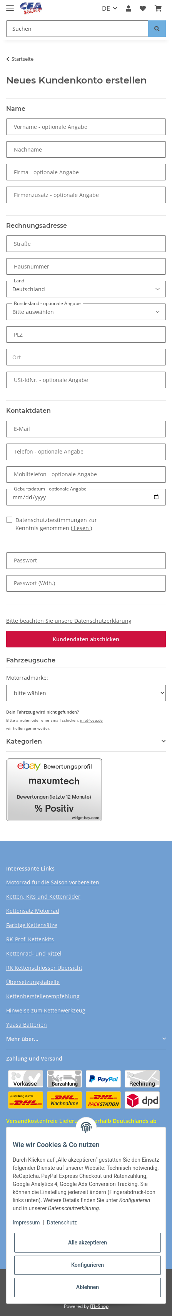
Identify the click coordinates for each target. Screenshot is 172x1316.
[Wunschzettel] (142, 8)
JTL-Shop (99, 1306)
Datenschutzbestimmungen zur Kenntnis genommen (56, 524)
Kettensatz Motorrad (32, 910)
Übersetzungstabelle (33, 982)
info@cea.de (91, 720)
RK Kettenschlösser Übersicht (44, 967)
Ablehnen (87, 1287)
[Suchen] (77, 28)
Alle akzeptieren (87, 1242)
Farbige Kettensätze (31, 925)
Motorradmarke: (27, 677)
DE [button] (106, 8)
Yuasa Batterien (26, 1024)
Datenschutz (62, 1222)
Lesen (81, 528)
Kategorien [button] (24, 741)
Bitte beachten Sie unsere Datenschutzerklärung (69, 620)
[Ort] (86, 357)
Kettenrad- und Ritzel (34, 953)
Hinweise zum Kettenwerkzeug (45, 1010)
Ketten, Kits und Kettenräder (43, 896)
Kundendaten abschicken (86, 639)
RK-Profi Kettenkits (30, 939)
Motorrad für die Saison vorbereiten (52, 882)
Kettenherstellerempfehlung (43, 996)
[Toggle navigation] (10, 5)
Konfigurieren (87, 1265)
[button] (128, 8)
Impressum (26, 1222)
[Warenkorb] (158, 8)
